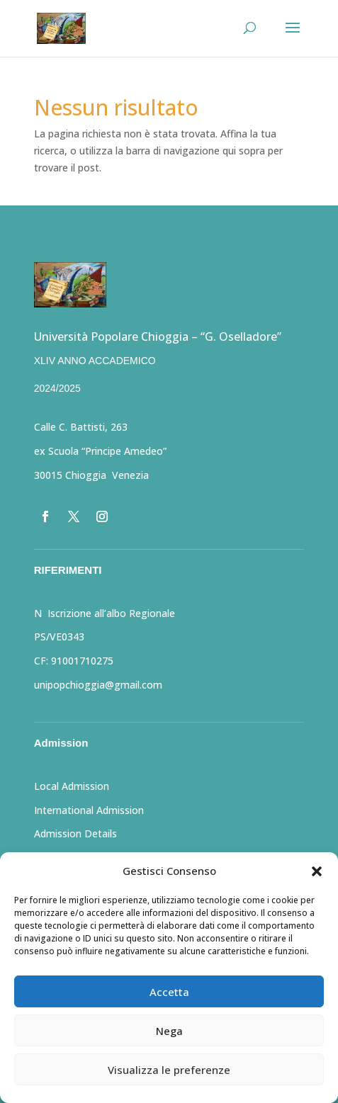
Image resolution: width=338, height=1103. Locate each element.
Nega (169, 1031)
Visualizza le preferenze (169, 1070)
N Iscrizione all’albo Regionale (104, 613)
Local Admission (71, 786)
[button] (317, 871)
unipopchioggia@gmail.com (98, 684)
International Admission (89, 810)
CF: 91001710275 (73, 660)
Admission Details (75, 833)
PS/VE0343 (59, 636)
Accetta (169, 992)
